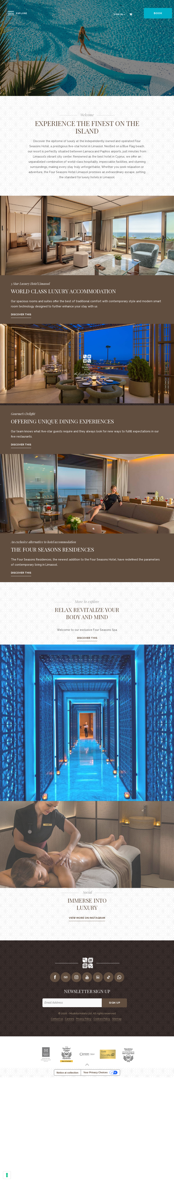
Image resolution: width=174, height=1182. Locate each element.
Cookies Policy (101, 1018)
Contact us (57, 1018)
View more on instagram (87, 917)
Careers (69, 1018)
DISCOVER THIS (87, 637)
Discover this (21, 314)
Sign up (114, 1002)
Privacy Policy (83, 1018)
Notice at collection (67, 1072)
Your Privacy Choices (95, 1072)
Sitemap (116, 1018)
